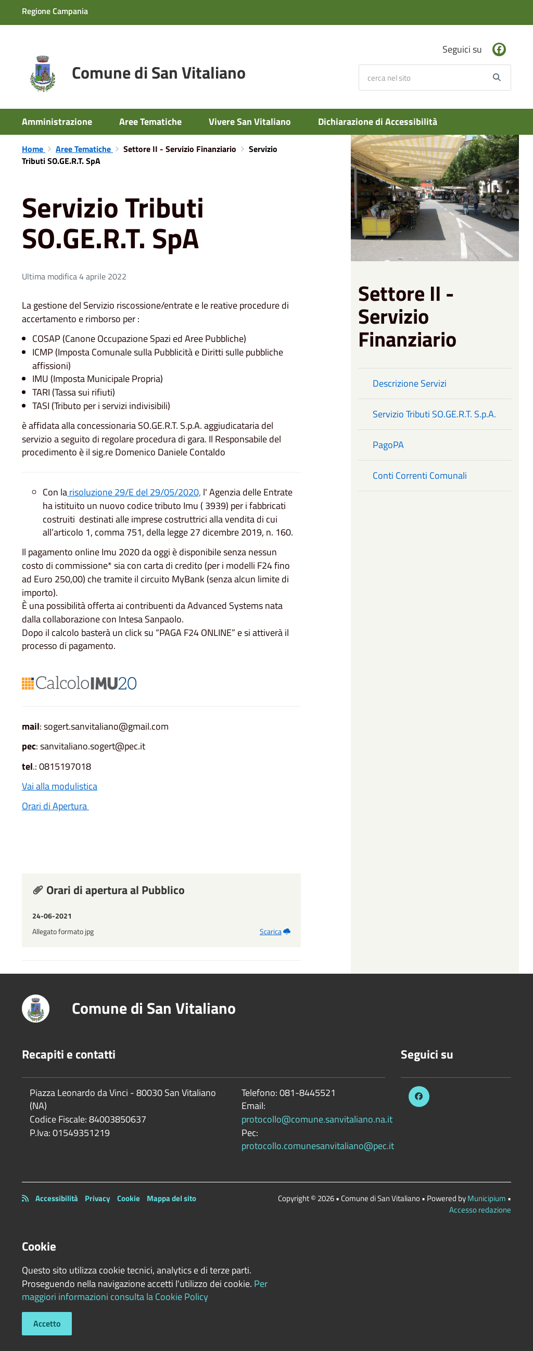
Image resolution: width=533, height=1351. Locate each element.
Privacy (97, 1198)
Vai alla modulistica (59, 786)
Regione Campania (55, 11)
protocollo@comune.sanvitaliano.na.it (317, 1119)
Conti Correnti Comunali (420, 475)
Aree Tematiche (150, 121)
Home (33, 149)
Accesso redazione (480, 1210)
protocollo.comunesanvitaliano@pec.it (318, 1146)
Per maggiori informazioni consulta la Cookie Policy (145, 1290)
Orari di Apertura (55, 806)
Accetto (46, 1323)
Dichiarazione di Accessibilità (377, 121)
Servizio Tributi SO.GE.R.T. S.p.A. (434, 414)
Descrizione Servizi (410, 383)
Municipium (486, 1198)
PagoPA (388, 445)
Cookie (128, 1198)
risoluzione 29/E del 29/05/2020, (134, 492)
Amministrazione (57, 121)
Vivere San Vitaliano (250, 121)
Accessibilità (56, 1198)
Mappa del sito (171, 1198)
